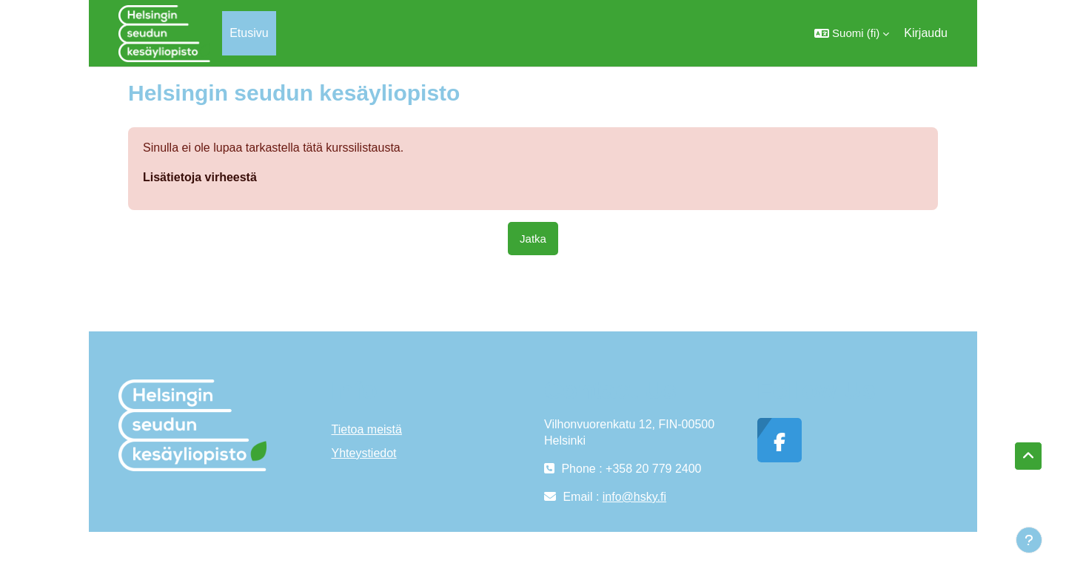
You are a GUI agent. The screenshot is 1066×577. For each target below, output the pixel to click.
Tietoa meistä (367, 429)
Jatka (533, 238)
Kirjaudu (926, 33)
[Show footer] (1029, 540)
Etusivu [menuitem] (248, 33)
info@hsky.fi (634, 496)
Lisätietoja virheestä (200, 177)
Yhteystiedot (364, 453)
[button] (851, 33)
